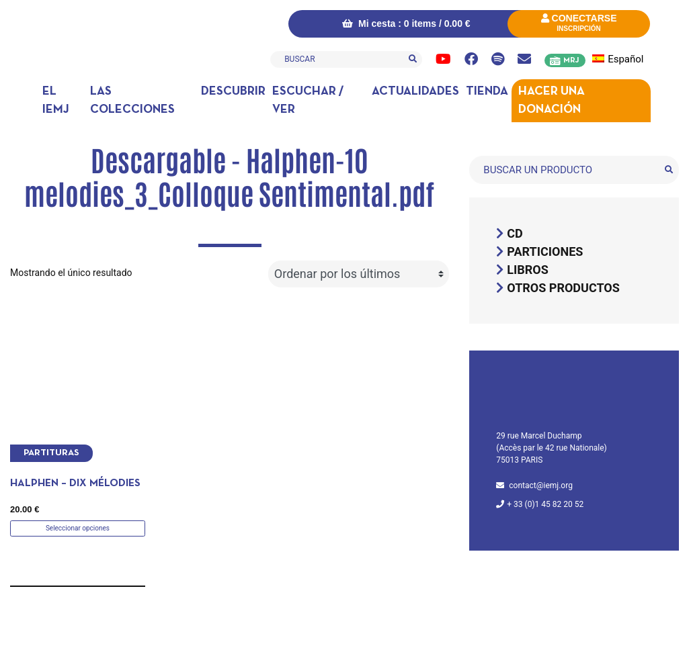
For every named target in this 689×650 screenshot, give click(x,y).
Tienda (487, 91)
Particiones (545, 251)
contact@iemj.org (541, 485)
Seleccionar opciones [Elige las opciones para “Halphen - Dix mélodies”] (78, 528)
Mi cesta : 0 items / (406, 23)
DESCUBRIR (233, 91)
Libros (528, 270)
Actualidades (415, 91)
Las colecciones (132, 100)
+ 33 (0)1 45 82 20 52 (545, 504)
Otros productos (563, 288)
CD (514, 233)
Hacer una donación (551, 100)
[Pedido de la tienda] (358, 274)
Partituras (51, 453)
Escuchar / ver (307, 100)
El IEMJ (55, 100)
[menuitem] (625, 59)
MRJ (571, 60)
